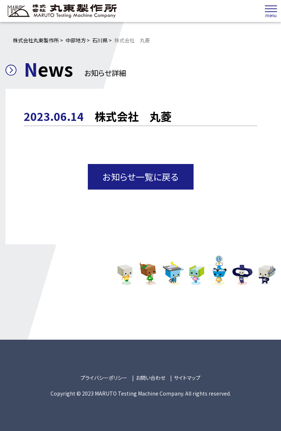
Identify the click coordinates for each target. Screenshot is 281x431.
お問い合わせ (150, 377)
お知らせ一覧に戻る (141, 176)
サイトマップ (187, 377)
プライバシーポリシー (103, 377)
